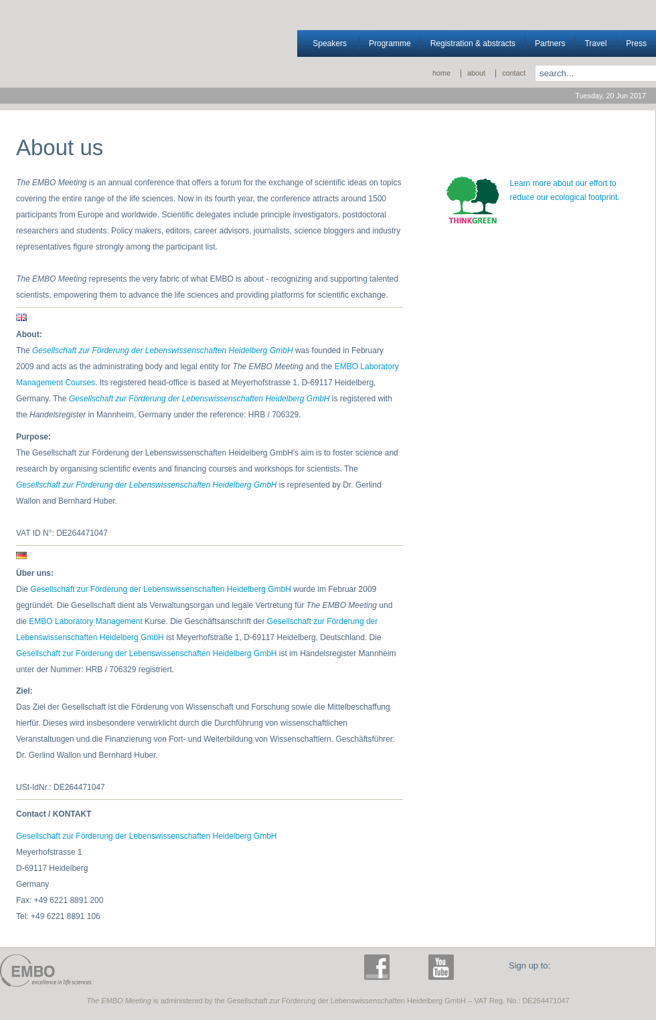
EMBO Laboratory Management (85, 621)
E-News (609, 970)
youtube (444, 970)
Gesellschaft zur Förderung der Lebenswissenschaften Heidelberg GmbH (199, 398)
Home (441, 73)
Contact (513, 73)
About (476, 73)
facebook (380, 970)
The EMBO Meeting (225, 966)
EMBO (46, 970)
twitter (412, 970)
